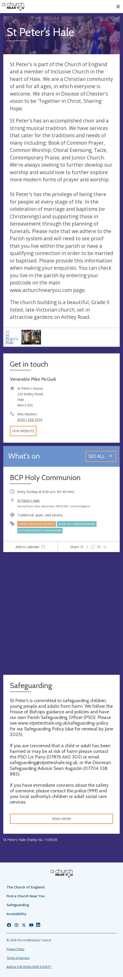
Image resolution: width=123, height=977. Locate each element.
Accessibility (16, 914)
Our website (23, 431)
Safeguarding (18, 905)
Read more (61, 818)
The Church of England (25, 887)
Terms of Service (18, 958)
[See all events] (100, 456)
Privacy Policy (15, 949)
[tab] (30, 547)
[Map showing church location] (61, 613)
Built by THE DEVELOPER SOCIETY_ (29, 967)
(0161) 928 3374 (29, 419)
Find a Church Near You (26, 896)
